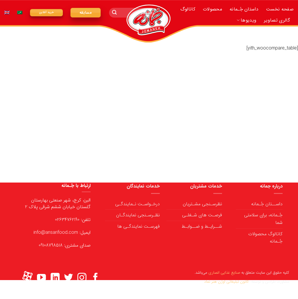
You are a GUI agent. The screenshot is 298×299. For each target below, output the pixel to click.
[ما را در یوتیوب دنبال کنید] (41, 278)
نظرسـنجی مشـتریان (202, 204)
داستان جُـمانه (244, 9)
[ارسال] (114, 13)
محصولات (212, 9)
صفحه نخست (280, 9)
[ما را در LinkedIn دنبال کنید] (55, 278)
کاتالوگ (187, 9)
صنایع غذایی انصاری (224, 273)
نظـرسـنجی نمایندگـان (138, 215)
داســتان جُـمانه (267, 204)
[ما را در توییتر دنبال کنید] (68, 278)
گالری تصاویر (277, 20)
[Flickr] (27, 278)
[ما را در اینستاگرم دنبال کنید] (81, 278)
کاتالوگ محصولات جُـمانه (265, 237)
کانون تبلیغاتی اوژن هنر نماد (226, 282)
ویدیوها (246, 20)
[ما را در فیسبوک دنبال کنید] (95, 278)
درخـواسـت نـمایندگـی (137, 204)
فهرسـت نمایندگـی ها (138, 226)
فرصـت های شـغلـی (202, 215)
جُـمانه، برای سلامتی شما (263, 218)
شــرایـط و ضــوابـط (202, 226)
